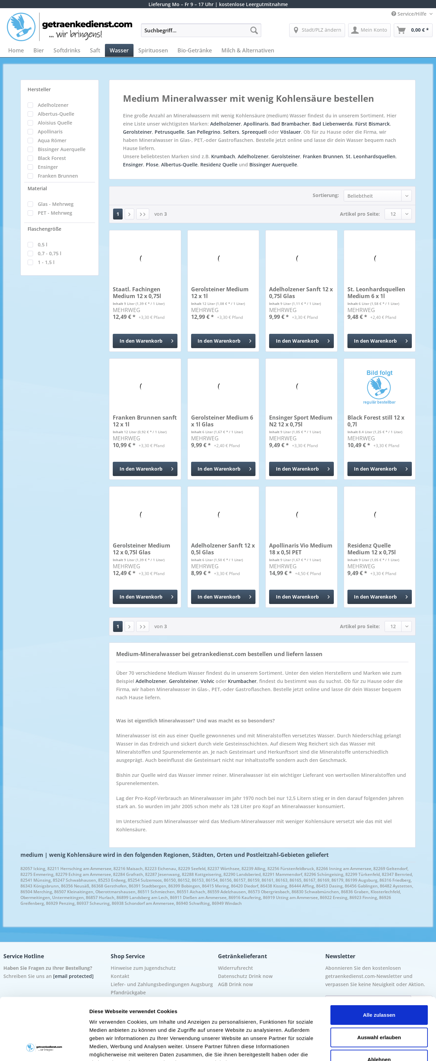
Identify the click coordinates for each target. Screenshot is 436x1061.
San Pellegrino (203, 132)
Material (37, 188)
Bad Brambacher (290, 123)
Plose (152, 164)
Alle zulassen (379, 957)
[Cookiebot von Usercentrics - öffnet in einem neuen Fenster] (44, 1048)
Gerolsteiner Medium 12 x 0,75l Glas (141, 549)
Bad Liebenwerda (332, 123)
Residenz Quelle (218, 164)
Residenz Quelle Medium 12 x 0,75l (371, 549)
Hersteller (39, 89)
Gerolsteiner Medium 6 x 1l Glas (222, 421)
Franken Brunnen (58, 176)
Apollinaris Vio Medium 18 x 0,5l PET (300, 549)
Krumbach (223, 156)
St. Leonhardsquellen (370, 156)
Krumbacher (242, 681)
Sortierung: (326, 195)
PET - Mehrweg (55, 213)
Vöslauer (290, 132)
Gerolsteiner (137, 132)
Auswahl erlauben (379, 979)
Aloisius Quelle (55, 122)
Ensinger (48, 167)
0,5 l (42, 244)
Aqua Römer (52, 140)
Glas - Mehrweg (56, 204)
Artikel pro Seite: (360, 214)
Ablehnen (379, 1002)
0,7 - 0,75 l (49, 253)
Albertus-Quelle (56, 114)
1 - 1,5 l (46, 262)
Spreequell (254, 132)
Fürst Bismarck (372, 123)
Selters (231, 132)
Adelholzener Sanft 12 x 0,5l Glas (223, 549)
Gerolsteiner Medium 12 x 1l (220, 292)
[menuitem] (201, 33)
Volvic (207, 681)
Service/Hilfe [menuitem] (409, 14)
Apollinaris (50, 131)
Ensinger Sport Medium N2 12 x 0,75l (300, 421)
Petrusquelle (169, 132)
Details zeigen (362, 1047)
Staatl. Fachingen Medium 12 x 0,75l (137, 292)
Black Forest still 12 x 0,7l (375, 421)
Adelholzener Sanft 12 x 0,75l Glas (301, 292)
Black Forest (52, 158)
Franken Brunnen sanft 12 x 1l (145, 421)
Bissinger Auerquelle (61, 149)
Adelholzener (53, 105)
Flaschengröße (44, 229)
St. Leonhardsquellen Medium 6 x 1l (376, 292)
